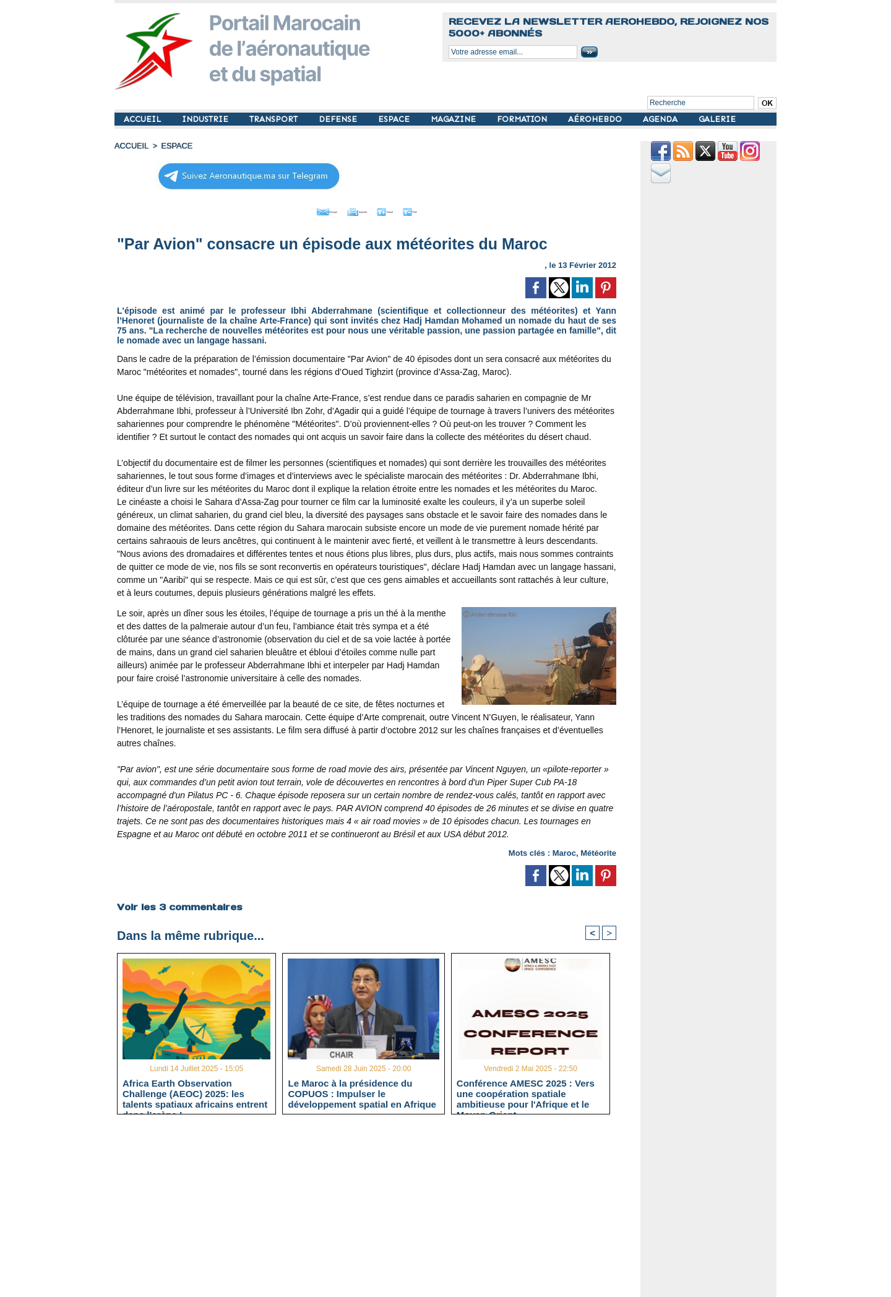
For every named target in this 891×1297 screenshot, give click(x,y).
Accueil (130, 145)
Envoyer (296, 209)
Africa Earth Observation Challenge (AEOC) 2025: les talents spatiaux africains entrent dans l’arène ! (195, 1091)
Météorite (598, 850)
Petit (445, 209)
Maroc (564, 850)
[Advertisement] (375, 1209)
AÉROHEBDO (596, 119)
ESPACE (395, 119)
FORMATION (523, 119)
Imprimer (352, 209)
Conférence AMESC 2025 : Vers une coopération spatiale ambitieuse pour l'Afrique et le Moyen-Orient (526, 1091)
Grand (404, 209)
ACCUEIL (143, 119)
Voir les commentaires (178, 903)
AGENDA (661, 119)
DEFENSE (339, 119)
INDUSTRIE (206, 119)
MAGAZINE (454, 119)
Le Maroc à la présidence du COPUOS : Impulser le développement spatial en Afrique (362, 1091)
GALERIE (717, 119)
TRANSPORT (274, 119)
